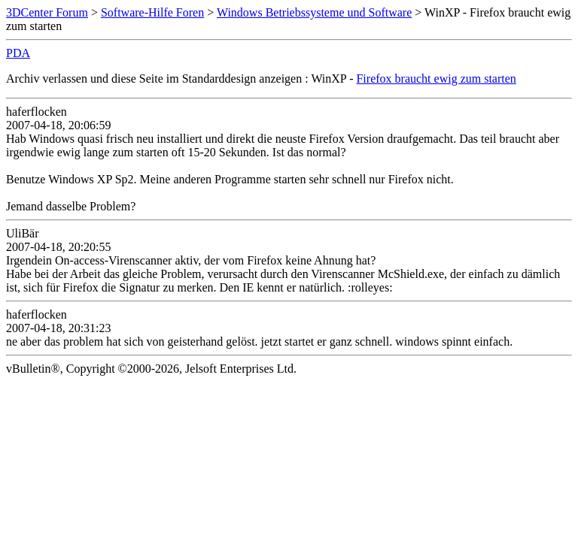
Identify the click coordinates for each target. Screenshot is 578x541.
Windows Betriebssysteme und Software (314, 12)
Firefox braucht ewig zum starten (436, 78)
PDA (18, 53)
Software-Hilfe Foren (152, 12)
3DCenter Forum (47, 12)
